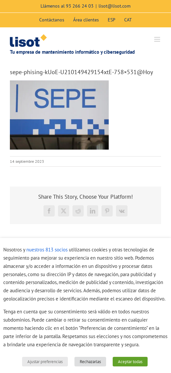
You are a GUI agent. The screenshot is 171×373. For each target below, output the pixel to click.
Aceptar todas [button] (130, 361)
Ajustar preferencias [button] (45, 361)
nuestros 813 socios (47, 249)
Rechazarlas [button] (90, 361)
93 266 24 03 (80, 6)
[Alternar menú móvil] (157, 39)
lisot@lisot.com (114, 6)
